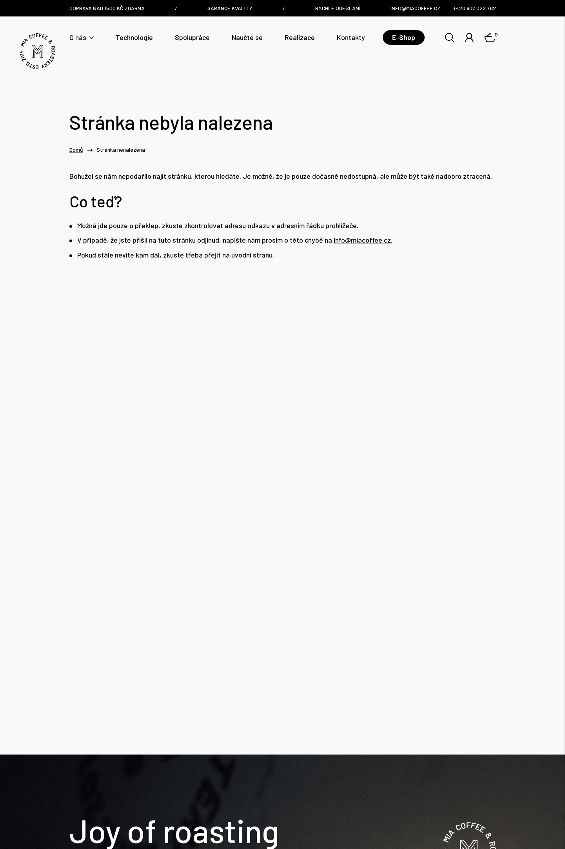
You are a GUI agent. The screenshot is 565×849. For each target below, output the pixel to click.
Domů (76, 150)
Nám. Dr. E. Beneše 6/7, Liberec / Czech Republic (322, 779)
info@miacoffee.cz (362, 240)
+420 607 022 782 (188, 784)
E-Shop (403, 37)
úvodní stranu (252, 255)
